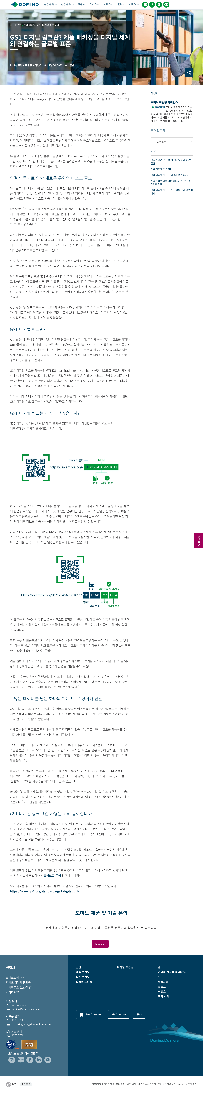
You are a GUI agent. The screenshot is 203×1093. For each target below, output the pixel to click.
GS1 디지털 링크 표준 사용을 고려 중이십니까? (172, 191)
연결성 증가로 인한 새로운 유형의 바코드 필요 (171, 161)
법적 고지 (131, 1083)
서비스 (109, 4)
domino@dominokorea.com (27, 1009)
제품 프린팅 (83, 972)
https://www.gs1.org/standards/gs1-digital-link (44, 891)
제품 (81, 4)
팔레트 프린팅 (84, 982)
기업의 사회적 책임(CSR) (172, 972)
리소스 (95, 4)
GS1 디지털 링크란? (161, 169)
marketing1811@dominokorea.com (31, 1024)
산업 (78, 967)
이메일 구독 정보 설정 (175, 1083)
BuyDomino (90, 1014)
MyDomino (119, 1014)
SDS (139, 1014)
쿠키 (160, 1083)
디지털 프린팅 (125, 967)
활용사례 (163, 982)
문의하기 (100, 944)
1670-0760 (17, 1020)
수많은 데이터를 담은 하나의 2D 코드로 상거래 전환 (171, 182)
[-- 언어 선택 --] (172, 141)
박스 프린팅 (83, 977)
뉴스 (160, 977)
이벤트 (162, 991)
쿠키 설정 (192, 1083)
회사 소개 (163, 996)
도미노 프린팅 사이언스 (164, 102)
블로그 (162, 987)
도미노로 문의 (52, 875)
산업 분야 (50, 4)
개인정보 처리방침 (147, 1083)
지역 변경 (26, 1084)
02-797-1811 (19, 1005)
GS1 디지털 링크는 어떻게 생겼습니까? (171, 175)
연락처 (121, 4)
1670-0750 (17, 1035)
